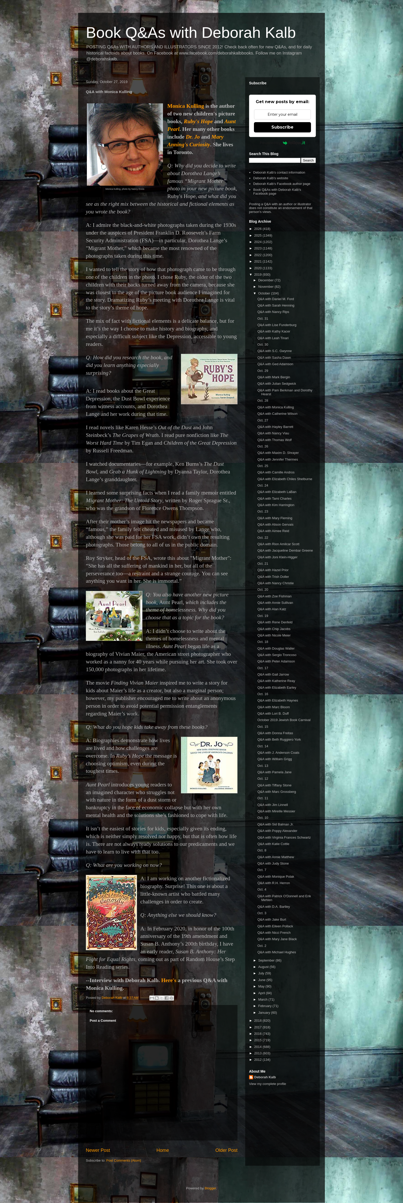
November (266, 287)
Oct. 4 (261, 889)
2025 (258, 235)
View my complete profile (267, 1084)
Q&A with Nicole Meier (273, 635)
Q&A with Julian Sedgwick (276, 383)
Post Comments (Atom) (123, 1160)
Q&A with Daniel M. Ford (275, 299)
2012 (258, 1060)
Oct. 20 (262, 589)
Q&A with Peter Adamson (276, 661)
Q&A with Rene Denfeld (274, 622)
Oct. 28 (262, 400)
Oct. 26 (262, 446)
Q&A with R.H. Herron (273, 883)
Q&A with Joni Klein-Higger (277, 557)
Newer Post (98, 1150)
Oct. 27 (262, 420)
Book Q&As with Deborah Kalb (191, 32)
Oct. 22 (262, 538)
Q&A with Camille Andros (276, 472)
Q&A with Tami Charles (274, 498)
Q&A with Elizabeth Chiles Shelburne (284, 479)
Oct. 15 (262, 727)
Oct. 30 (262, 344)
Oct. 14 (262, 746)
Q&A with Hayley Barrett (275, 427)
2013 (258, 1053)
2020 (258, 268)
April (262, 993)
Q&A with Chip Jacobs (273, 629)
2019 (258, 274)
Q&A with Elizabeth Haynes (277, 700)
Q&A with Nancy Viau (273, 433)
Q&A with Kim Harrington (275, 505)
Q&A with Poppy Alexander (277, 831)
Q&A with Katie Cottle (273, 844)
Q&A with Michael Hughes (276, 952)
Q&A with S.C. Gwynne (274, 351)
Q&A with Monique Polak (275, 876)
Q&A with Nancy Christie (275, 583)
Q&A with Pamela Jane (274, 772)
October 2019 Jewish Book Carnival (283, 720)
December (266, 280)
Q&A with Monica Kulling (275, 407)
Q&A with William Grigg (274, 759)
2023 (258, 248)
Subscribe (282, 127)
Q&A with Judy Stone (273, 863)
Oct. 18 (262, 642)
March (263, 999)
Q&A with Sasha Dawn (274, 358)
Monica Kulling (185, 106)
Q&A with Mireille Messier (276, 811)
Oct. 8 (261, 850)
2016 (258, 1034)
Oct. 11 (262, 798)
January (264, 1013)
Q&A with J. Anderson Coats (278, 753)
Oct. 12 (262, 778)
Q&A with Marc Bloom (273, 707)
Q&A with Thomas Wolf (274, 440)
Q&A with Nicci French (273, 933)
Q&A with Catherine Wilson (277, 414)
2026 (258, 229)
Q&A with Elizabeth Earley (276, 687)
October (264, 293)
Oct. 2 (261, 946)
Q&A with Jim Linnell (272, 805)
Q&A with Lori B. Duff (273, 713)
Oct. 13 (262, 766)
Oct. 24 (262, 485)
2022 (258, 255)
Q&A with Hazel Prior (272, 570)
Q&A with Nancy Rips (273, 312)
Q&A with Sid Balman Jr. (275, 824)
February (265, 1006)
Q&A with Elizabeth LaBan (276, 492)
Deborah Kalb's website (270, 178)
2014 (258, 1047)
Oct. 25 (262, 466)
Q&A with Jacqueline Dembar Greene (285, 550)
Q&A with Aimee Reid (273, 531)
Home (163, 1150)
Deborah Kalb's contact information (279, 172)
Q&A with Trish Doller (273, 577)
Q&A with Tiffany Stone (274, 785)
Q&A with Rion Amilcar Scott (278, 544)
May (261, 986)
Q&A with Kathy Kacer (273, 331)
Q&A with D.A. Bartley (273, 907)
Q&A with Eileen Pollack (275, 926)
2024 (258, 242)
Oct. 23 (262, 511)
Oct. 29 (262, 371)
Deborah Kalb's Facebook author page (281, 184)
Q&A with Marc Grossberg (276, 792)
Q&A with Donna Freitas (275, 733)
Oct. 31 (262, 318)
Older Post (226, 1150)
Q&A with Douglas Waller (276, 648)
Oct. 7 (261, 870)
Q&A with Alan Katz (271, 609)
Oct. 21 (262, 563)
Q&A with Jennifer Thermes (277, 459)
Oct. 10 (262, 818)
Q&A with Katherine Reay (276, 681)
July (261, 973)
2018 (258, 1020)
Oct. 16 (262, 694)
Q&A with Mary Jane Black (277, 939)
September (267, 960)
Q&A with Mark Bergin (273, 377)
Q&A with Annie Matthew (275, 857)
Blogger (210, 1188)
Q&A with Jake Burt (271, 919)
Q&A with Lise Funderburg (276, 325)
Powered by (282, 143)
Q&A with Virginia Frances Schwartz (284, 837)
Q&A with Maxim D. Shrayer (278, 453)
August (264, 967)
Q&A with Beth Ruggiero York (279, 739)
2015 (258, 1040)
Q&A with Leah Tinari (272, 338)
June (262, 980)
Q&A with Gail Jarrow (273, 674)
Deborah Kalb (265, 1077)
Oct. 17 (262, 668)
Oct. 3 (261, 913)
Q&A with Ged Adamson (275, 364)
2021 (258, 261)
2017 (258, 1027)
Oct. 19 (262, 616)
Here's (168, 980)
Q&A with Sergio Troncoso (276, 655)
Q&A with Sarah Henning (275, 305)
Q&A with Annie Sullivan (275, 603)
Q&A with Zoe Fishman (274, 596)
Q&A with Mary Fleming (274, 518)
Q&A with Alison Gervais (275, 524)
